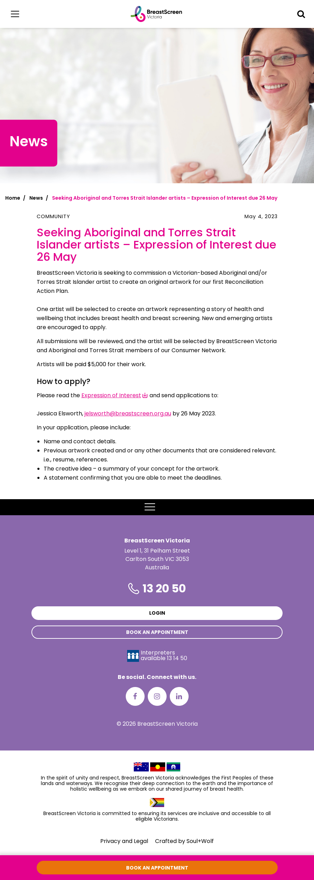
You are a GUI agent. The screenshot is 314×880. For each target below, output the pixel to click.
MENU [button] (157, 507)
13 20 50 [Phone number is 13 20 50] (164, 588)
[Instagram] (157, 696)
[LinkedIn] (179, 696)
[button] (301, 14)
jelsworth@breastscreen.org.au (128, 413)
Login (157, 612)
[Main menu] (15, 14)
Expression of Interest (111, 395)
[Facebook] (135, 696)
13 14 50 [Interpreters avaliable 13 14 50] (177, 658)
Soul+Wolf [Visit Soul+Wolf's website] (200, 841)
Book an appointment (157, 632)
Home (12, 197)
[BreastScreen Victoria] (156, 14)
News (36, 197)
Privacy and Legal (124, 841)
